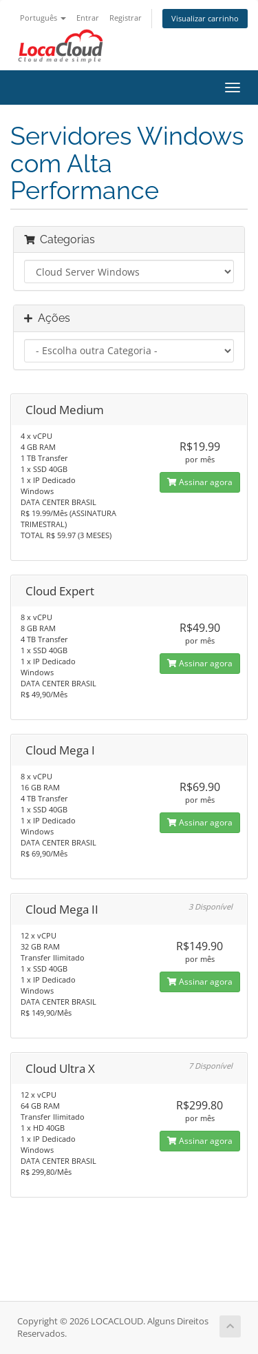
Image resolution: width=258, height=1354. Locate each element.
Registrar (125, 17)
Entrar (87, 17)
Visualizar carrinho (205, 18)
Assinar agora (200, 482)
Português (43, 17)
